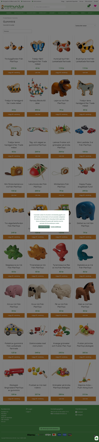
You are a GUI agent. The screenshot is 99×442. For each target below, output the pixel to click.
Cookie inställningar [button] (56, 226)
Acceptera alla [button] (44, 226)
